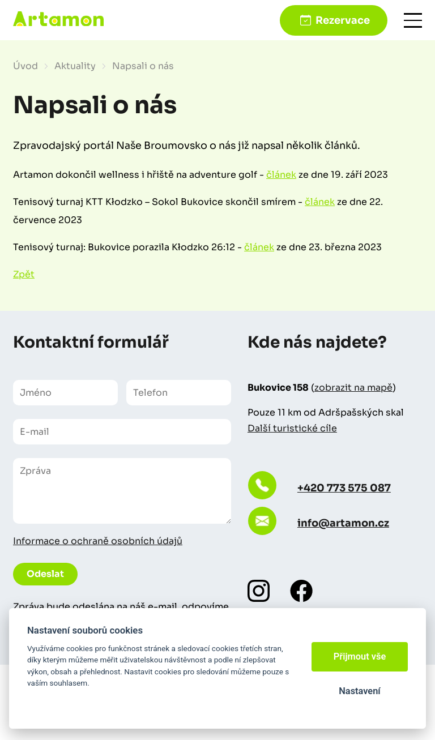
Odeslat (45, 574)
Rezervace (342, 20)
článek (281, 175)
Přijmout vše (360, 656)
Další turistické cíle (292, 428)
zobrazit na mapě (353, 387)
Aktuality (75, 66)
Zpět (24, 274)
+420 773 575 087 (344, 488)
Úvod (25, 66)
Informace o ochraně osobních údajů (97, 541)
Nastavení (359, 691)
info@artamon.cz (343, 523)
